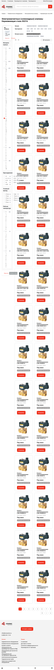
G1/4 (42, 28)
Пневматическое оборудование (10, 643)
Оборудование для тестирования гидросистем (9, 654)
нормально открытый (31, 25)
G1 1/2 (28, 31)
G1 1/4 (49, 28)
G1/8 (38, 28)
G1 (32, 31)
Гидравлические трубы (8, 659)
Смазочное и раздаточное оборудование (9, 661)
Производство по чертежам (20, 1)
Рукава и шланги (6, 645)
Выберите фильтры (13, 273)
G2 (35, 28)
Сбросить (7, 38)
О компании (10, 1)
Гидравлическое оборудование (10, 641)
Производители (32, 1)
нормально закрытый (42, 25)
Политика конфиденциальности (29, 645)
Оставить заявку (27, 629)
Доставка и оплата (26, 643)
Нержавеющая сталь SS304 (33, 36)
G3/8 (28, 28)
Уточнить (13, 38)
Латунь (42, 36)
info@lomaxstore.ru (7, 633)
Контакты (4, 1)
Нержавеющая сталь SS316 (33, 33)
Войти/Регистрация (47, 1)
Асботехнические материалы (9, 657)
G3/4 (32, 28)
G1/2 (46, 28)
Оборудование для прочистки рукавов (9, 651)
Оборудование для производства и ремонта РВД (9, 648)
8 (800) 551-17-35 (6, 635)
